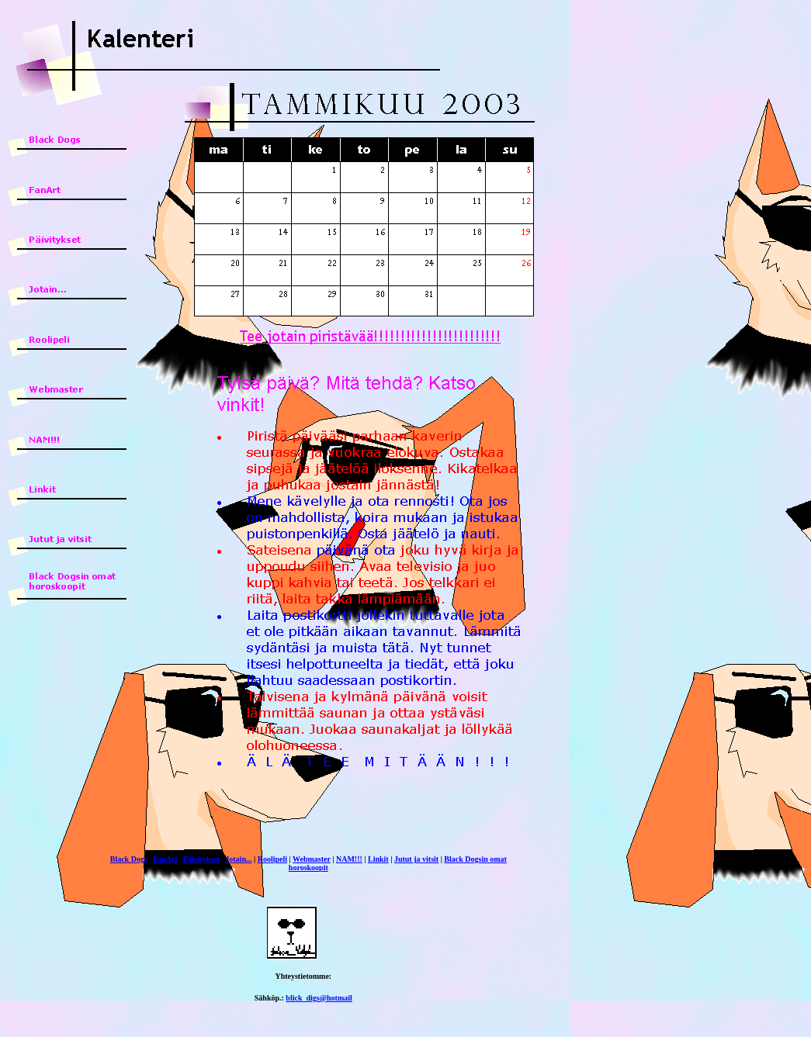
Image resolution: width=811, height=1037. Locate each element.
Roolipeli (272, 859)
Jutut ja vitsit (416, 859)
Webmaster (312, 859)
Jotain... (238, 859)
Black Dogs (128, 859)
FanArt (165, 859)
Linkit (378, 859)
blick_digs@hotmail (319, 998)
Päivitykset (201, 859)
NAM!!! (349, 859)
